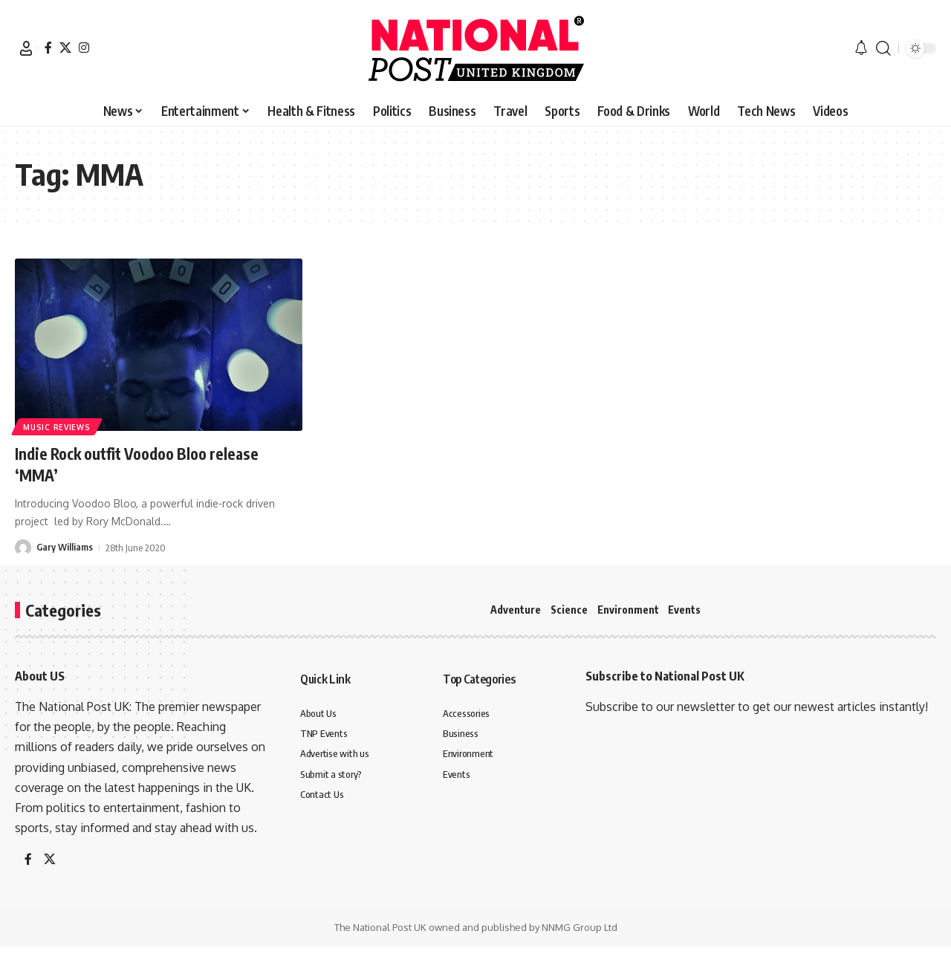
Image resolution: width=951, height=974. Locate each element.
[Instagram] (84, 47)
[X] (65, 47)
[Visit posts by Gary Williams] (23, 547)
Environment (628, 609)
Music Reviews (57, 426)
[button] (26, 48)
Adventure (515, 609)
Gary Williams (64, 547)
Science (569, 609)
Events (684, 609)
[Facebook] (48, 47)
